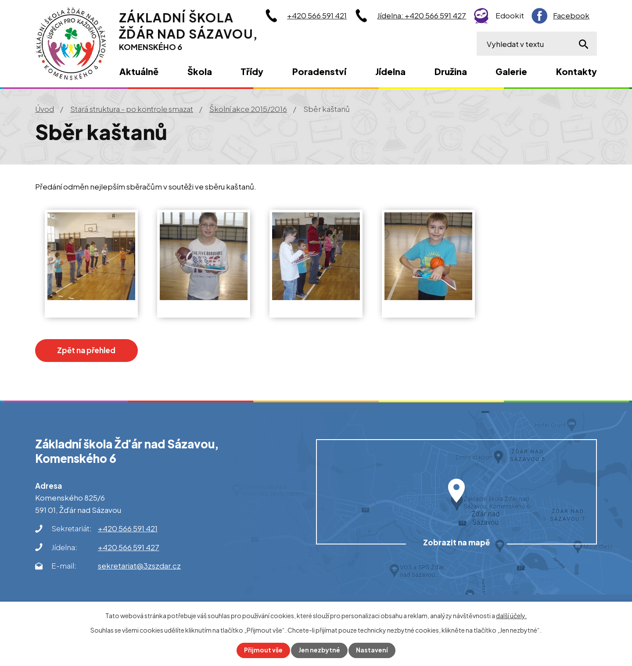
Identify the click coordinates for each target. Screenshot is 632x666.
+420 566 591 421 (317, 15)
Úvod (44, 109)
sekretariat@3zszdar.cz (139, 565)
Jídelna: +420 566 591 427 (421, 15)
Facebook (571, 15)
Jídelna (390, 71)
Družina (450, 71)
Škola (199, 71)
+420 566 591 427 (128, 547)
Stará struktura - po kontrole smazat (131, 109)
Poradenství (319, 71)
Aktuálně (138, 71)
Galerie (511, 71)
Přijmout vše (263, 650)
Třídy (252, 71)
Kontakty (576, 71)
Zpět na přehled (88, 350)
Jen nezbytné (319, 650)
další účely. (511, 615)
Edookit (510, 15)
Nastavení (372, 650)
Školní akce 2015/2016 (248, 109)
